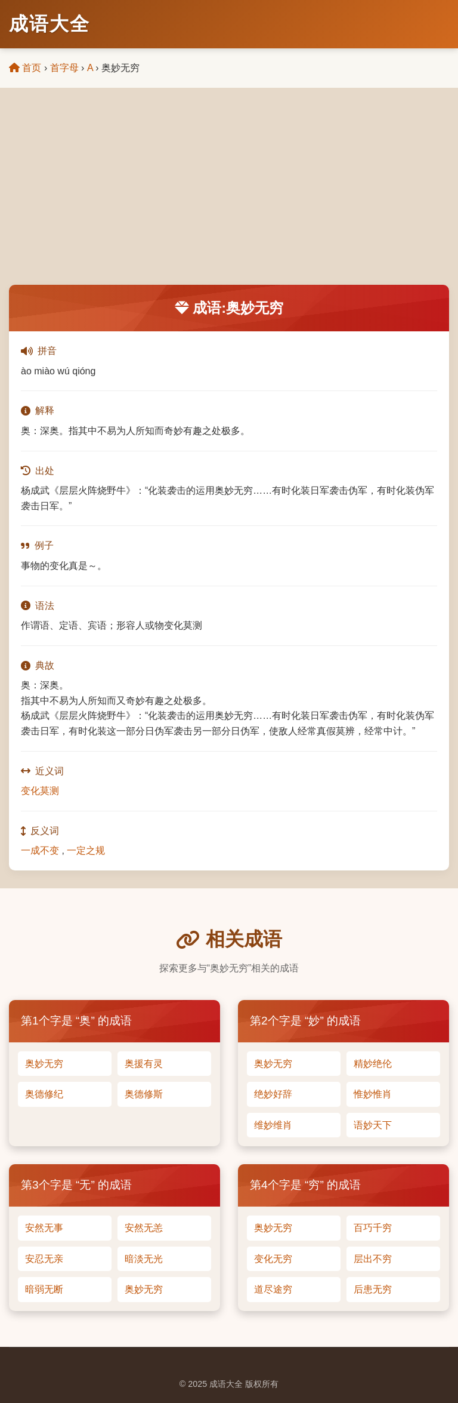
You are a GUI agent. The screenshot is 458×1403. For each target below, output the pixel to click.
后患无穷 (373, 1289)
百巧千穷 (373, 1228)
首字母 (64, 68)
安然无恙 (144, 1228)
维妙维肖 (273, 1125)
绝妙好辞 (273, 1094)
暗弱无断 (44, 1289)
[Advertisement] (229, 195)
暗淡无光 (144, 1259)
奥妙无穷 (44, 1064)
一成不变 (40, 850)
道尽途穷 (273, 1289)
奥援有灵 (144, 1064)
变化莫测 (40, 791)
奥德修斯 (144, 1094)
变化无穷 (273, 1259)
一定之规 (86, 850)
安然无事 (44, 1228)
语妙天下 (373, 1125)
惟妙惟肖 (373, 1094)
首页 (25, 68)
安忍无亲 (44, 1259)
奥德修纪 (44, 1094)
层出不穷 (373, 1259)
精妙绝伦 (373, 1064)
